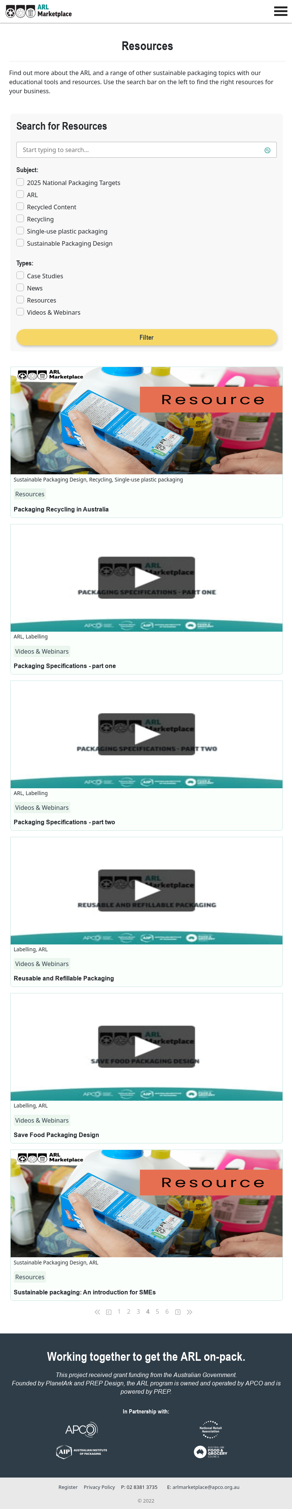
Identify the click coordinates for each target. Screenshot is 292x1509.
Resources (41, 300)
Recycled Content (51, 207)
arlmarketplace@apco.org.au (206, 1487)
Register (68, 1487)
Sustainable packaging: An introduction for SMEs (85, 1293)
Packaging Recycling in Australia (61, 510)
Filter (147, 337)
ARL (32, 195)
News (35, 288)
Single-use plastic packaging (67, 231)
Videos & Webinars (54, 312)
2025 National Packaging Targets (74, 183)
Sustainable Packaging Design (70, 243)
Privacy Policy (99, 1487)
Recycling (40, 219)
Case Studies (45, 276)
